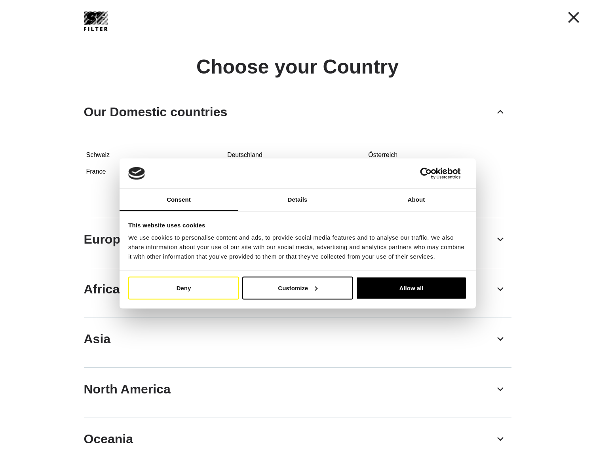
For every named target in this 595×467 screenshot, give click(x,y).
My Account (481, 18)
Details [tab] (298, 199)
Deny (184, 288)
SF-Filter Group (337, 39)
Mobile (166, 39)
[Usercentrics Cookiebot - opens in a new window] (432, 173)
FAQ (383, 39)
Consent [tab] (179, 199)
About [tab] (416, 199)
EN (396, 17)
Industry (210, 39)
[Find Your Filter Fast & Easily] (493, 39)
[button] (428, 18)
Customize (297, 288)
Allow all (411, 288)
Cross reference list (268, 39)
